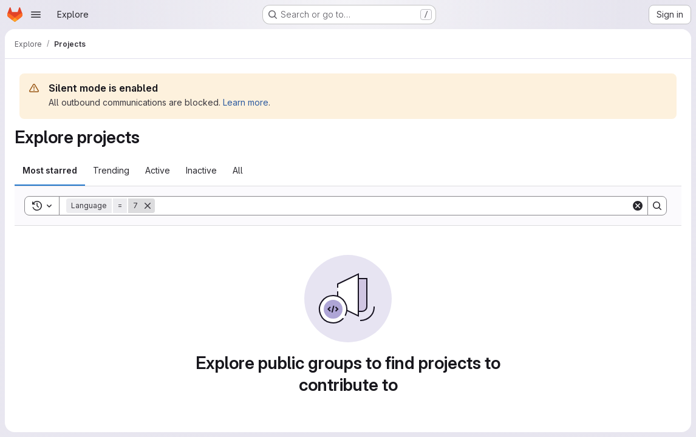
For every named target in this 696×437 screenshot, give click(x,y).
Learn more (245, 102)
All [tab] (238, 170)
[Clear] (637, 205)
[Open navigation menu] (36, 14)
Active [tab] (157, 170)
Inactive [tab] (201, 170)
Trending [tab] (111, 170)
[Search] (393, 205)
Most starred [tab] (49, 170)
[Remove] (147, 205)
